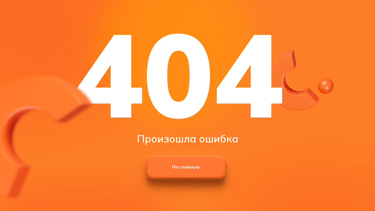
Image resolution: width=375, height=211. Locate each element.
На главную (186, 167)
